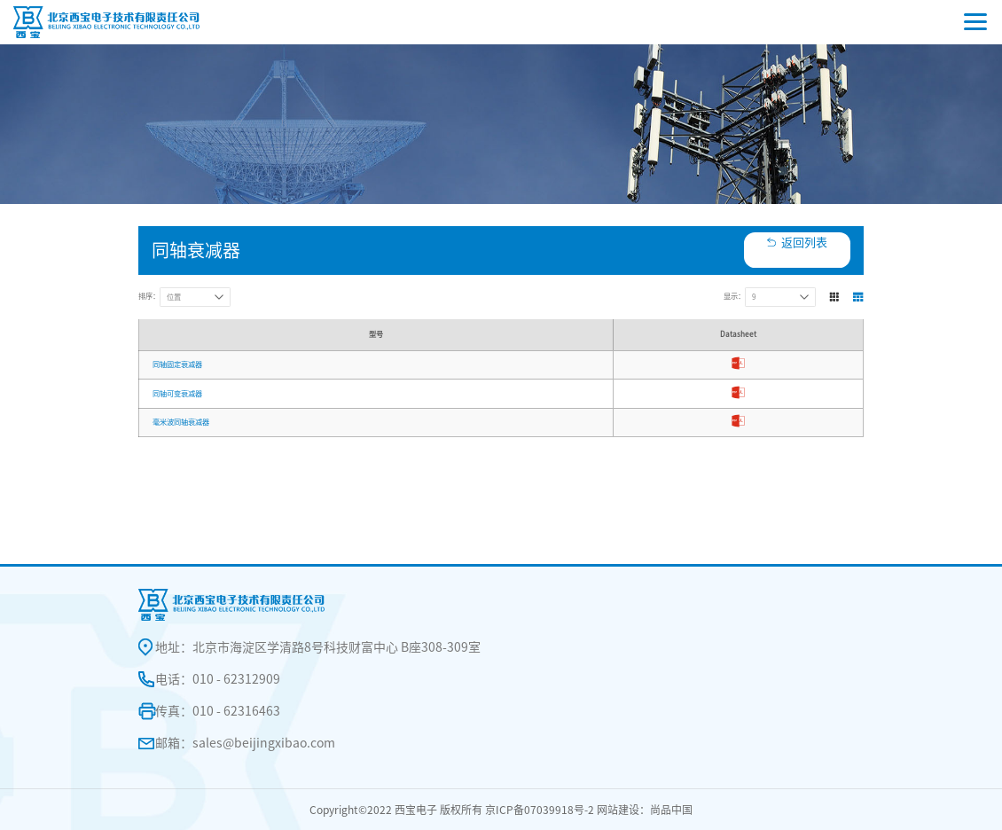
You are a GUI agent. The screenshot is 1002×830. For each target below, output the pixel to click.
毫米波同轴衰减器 (181, 422)
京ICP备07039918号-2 (539, 809)
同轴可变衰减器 (177, 393)
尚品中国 (671, 809)
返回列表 (804, 242)
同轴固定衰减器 (177, 364)
